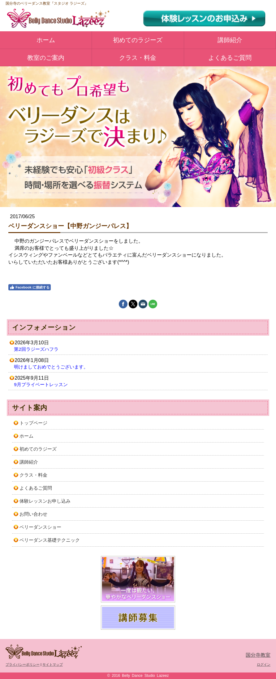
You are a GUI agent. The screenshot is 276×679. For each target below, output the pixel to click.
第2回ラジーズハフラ (36, 349)
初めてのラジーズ (137, 40)
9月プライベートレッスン (40, 384)
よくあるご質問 (230, 57)
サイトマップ (52, 664)
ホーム (46, 40)
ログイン (263, 664)
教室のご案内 (45, 57)
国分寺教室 (258, 655)
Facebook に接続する (29, 287)
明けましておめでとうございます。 (51, 366)
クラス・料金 (137, 57)
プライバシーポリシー (23, 664)
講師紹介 (230, 40)
